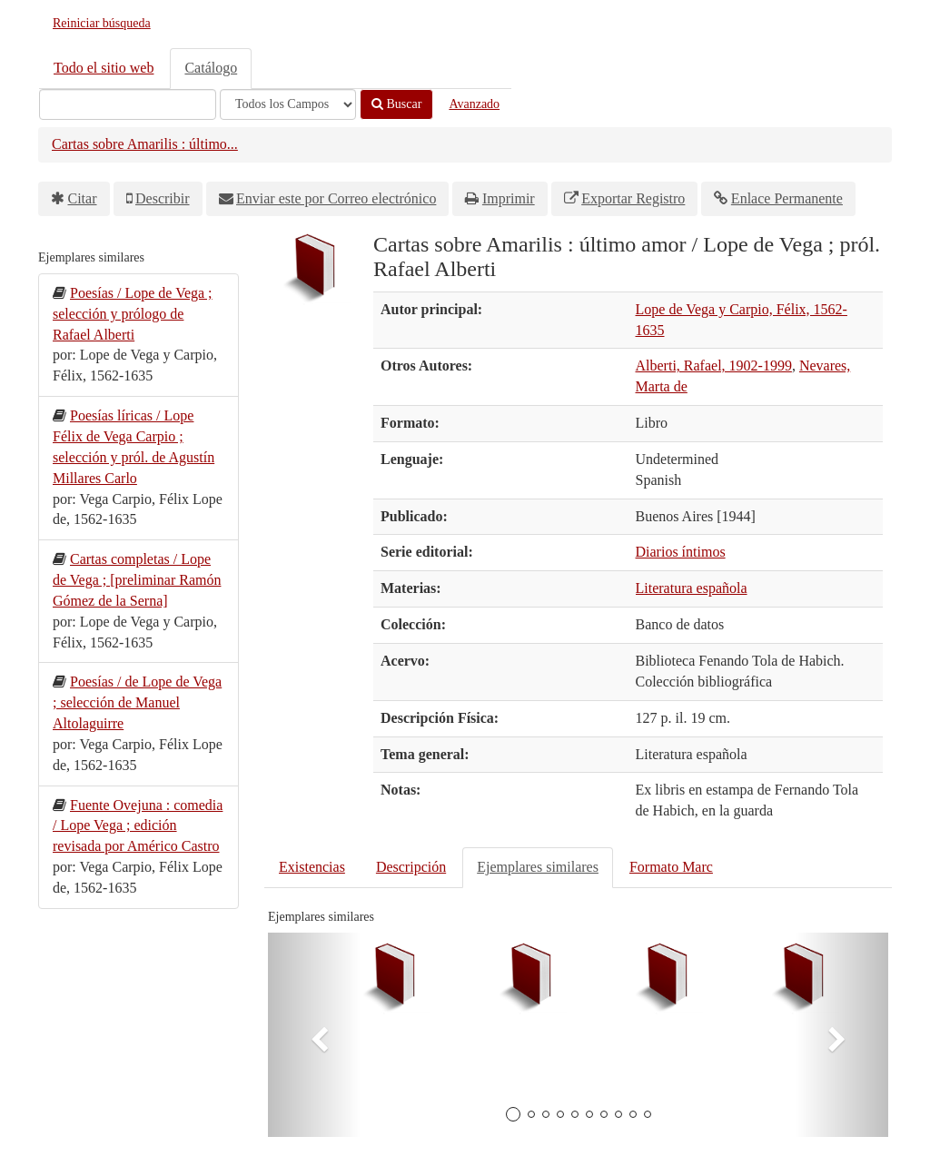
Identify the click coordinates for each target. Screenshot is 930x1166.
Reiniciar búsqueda (102, 23)
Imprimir (508, 198)
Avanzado (474, 104)
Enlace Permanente (787, 198)
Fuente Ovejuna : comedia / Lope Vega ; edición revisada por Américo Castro (138, 826)
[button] (314, 1035)
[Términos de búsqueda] (127, 104)
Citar (82, 198)
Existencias (312, 866)
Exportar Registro (633, 198)
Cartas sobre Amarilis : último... (145, 144)
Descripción (411, 866)
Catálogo (210, 67)
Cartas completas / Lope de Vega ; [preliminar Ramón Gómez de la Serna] (137, 579)
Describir (162, 198)
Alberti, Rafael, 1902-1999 (714, 365)
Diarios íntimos (681, 551)
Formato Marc (671, 866)
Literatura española (691, 588)
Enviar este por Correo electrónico (336, 198)
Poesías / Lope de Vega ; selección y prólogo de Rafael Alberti (133, 313)
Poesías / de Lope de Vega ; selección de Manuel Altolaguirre (137, 702)
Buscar (396, 104)
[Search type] (288, 104)
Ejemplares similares (538, 866)
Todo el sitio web (103, 67)
